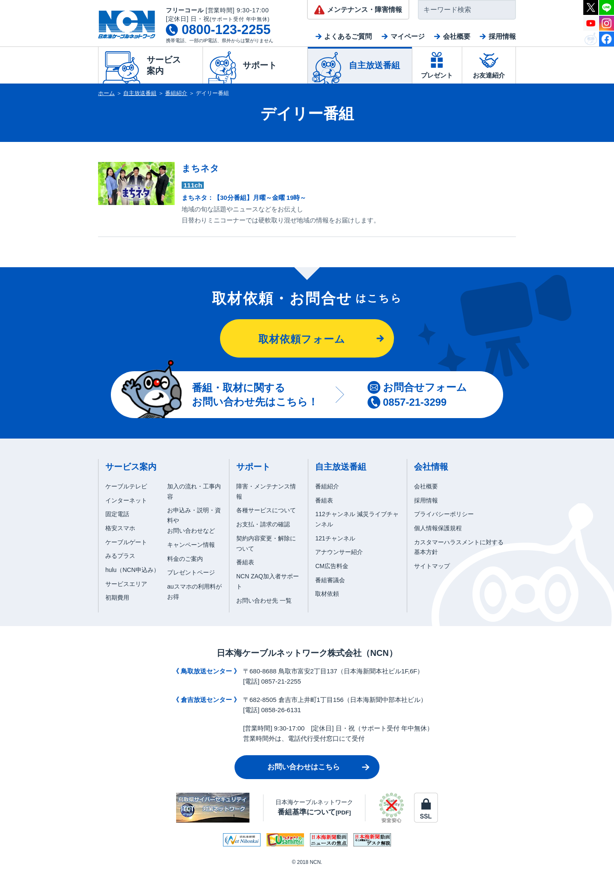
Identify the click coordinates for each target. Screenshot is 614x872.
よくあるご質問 (348, 36)
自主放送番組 (139, 93)
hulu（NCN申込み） (132, 569)
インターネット (126, 500)
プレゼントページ (191, 572)
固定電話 (117, 514)
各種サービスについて (266, 510)
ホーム (106, 93)
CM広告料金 (331, 566)
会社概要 (456, 36)
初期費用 (117, 597)
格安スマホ (120, 528)
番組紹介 (176, 93)
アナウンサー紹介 (339, 552)
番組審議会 (330, 580)
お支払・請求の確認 (263, 524)
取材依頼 (327, 593)
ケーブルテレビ (126, 486)
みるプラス (120, 555)
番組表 (245, 562)
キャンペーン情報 (191, 544)
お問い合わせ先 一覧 (264, 600)
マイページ (408, 36)
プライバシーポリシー (444, 514)
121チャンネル (335, 538)
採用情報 (502, 36)
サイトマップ (432, 566)
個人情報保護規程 (438, 528)
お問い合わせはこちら (303, 767)
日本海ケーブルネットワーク (314, 807)
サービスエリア (126, 583)
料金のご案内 (185, 558)
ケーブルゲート (126, 542)
